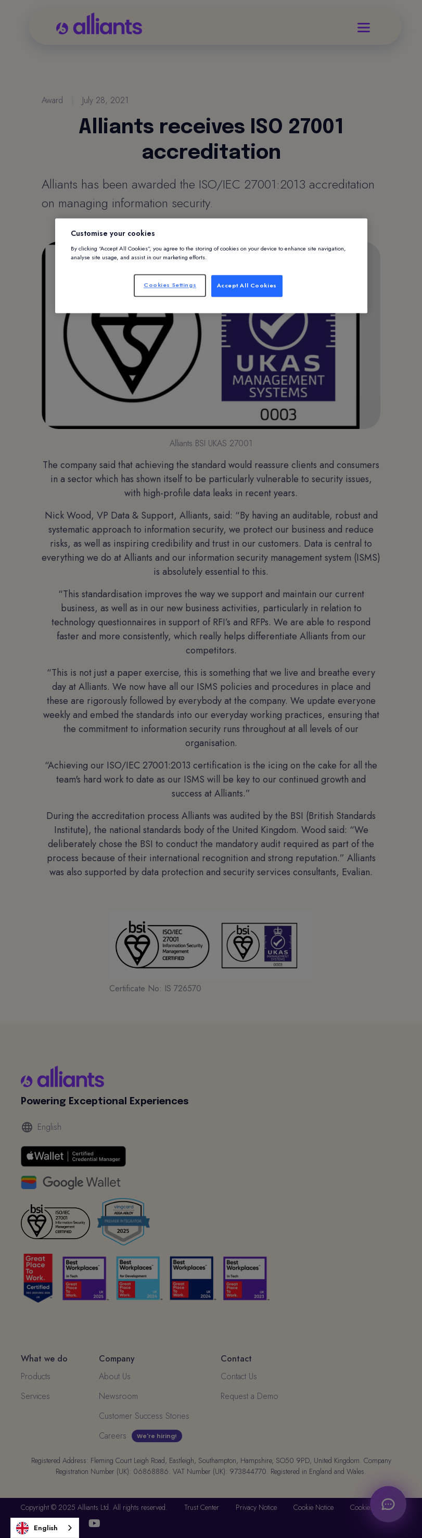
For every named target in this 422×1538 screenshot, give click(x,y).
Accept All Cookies (247, 285)
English (37, 1528)
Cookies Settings (170, 285)
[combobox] (44, 1528)
